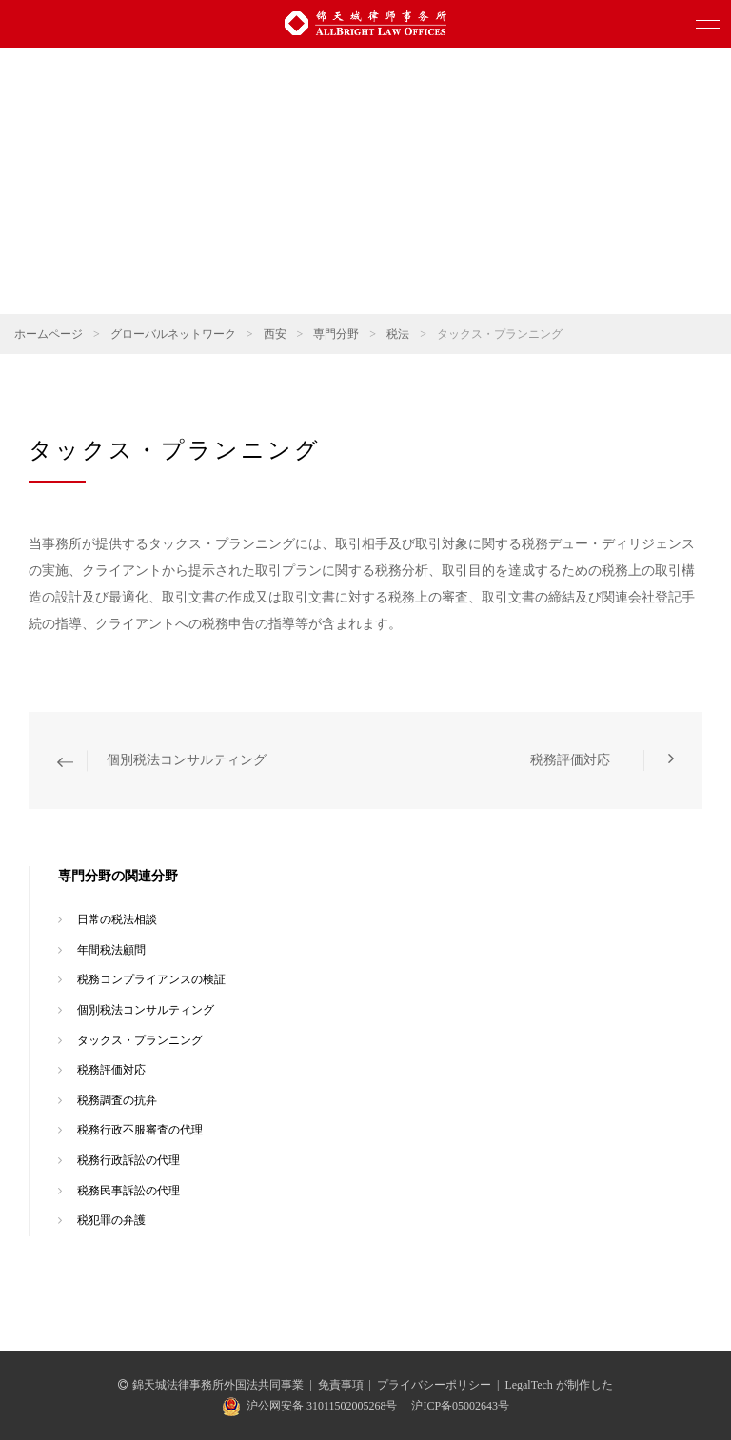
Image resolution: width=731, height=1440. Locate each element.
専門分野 (336, 334)
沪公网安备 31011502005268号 (322, 1405)
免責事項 (341, 1384)
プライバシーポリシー (434, 1384)
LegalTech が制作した (558, 1384)
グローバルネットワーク (173, 334)
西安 (275, 334)
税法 (397, 334)
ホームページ (48, 334)
